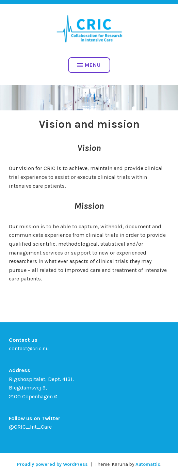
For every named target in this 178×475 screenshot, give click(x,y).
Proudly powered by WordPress (52, 464)
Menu (89, 65)
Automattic (147, 464)
